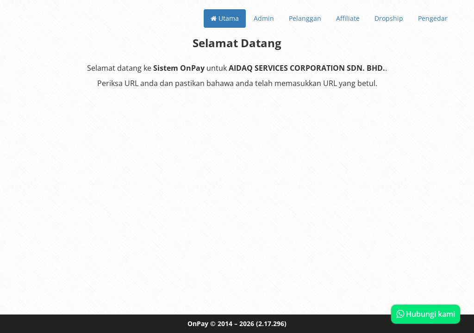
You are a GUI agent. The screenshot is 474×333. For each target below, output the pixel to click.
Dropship (388, 18)
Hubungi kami (425, 314)
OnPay (197, 323)
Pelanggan (305, 18)
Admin (264, 18)
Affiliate (348, 18)
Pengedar (433, 18)
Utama (225, 18)
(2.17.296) (271, 323)
